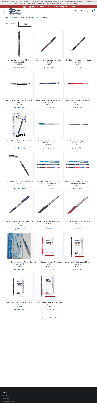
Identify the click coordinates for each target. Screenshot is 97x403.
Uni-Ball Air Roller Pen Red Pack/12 (78, 222)
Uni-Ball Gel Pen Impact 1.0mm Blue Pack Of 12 (19, 61)
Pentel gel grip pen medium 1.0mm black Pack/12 (48, 101)
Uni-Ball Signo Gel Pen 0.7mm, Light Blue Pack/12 (19, 263)
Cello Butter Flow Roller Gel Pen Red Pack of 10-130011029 (48, 182)
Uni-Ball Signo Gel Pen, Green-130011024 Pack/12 (48, 142)
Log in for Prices (19, 67)
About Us (4, 395)
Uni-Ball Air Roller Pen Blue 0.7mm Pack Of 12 (19, 223)
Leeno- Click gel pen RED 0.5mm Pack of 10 (48, 303)
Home (7, 18)
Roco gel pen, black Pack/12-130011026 (19, 181)
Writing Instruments (27, 18)
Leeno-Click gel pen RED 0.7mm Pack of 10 (48, 263)
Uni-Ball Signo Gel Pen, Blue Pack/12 (19, 141)
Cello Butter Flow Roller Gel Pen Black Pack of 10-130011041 (78, 182)
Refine (25, 24)
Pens (37, 18)
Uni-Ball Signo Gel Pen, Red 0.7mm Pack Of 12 (77, 101)
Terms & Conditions (8, 401)
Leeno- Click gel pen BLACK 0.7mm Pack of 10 (19, 303)
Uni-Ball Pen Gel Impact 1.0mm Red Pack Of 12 (48, 61)
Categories (14, 18)
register (31, 7)
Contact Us (5, 398)
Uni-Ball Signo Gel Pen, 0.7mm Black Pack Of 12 (77, 142)
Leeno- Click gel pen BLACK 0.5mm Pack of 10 (77, 263)
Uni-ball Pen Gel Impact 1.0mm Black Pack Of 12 (78, 61)
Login (24, 7)
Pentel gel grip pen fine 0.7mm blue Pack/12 (19, 101)
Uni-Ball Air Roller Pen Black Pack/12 (48, 222)
